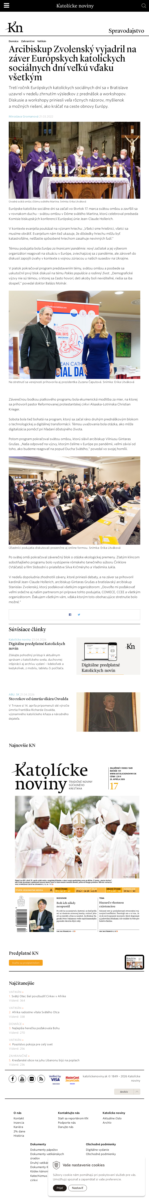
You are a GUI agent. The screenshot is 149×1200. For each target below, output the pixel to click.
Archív (124, 1091)
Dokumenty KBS (40, 1167)
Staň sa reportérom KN (73, 1118)
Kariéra (18, 1127)
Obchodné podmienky (101, 1154)
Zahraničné (18, 1055)
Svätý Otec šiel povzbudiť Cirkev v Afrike (39, 996)
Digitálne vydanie (97, 1149)
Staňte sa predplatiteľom (26, 962)
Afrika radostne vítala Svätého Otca (35, 1012)
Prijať (60, 1187)
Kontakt (19, 1118)
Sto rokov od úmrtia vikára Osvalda (38, 699)
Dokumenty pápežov (44, 1149)
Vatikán (15, 992)
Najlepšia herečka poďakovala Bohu (36, 1028)
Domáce (15, 1023)
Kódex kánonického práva (47, 1171)
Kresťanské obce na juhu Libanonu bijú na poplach (46, 1060)
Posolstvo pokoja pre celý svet (32, 1044)
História (19, 1135)
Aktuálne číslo (112, 1118)
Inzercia (19, 1122)
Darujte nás (65, 1127)
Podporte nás (67, 1122)
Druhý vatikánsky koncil (46, 1162)
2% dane (19, 1131)
